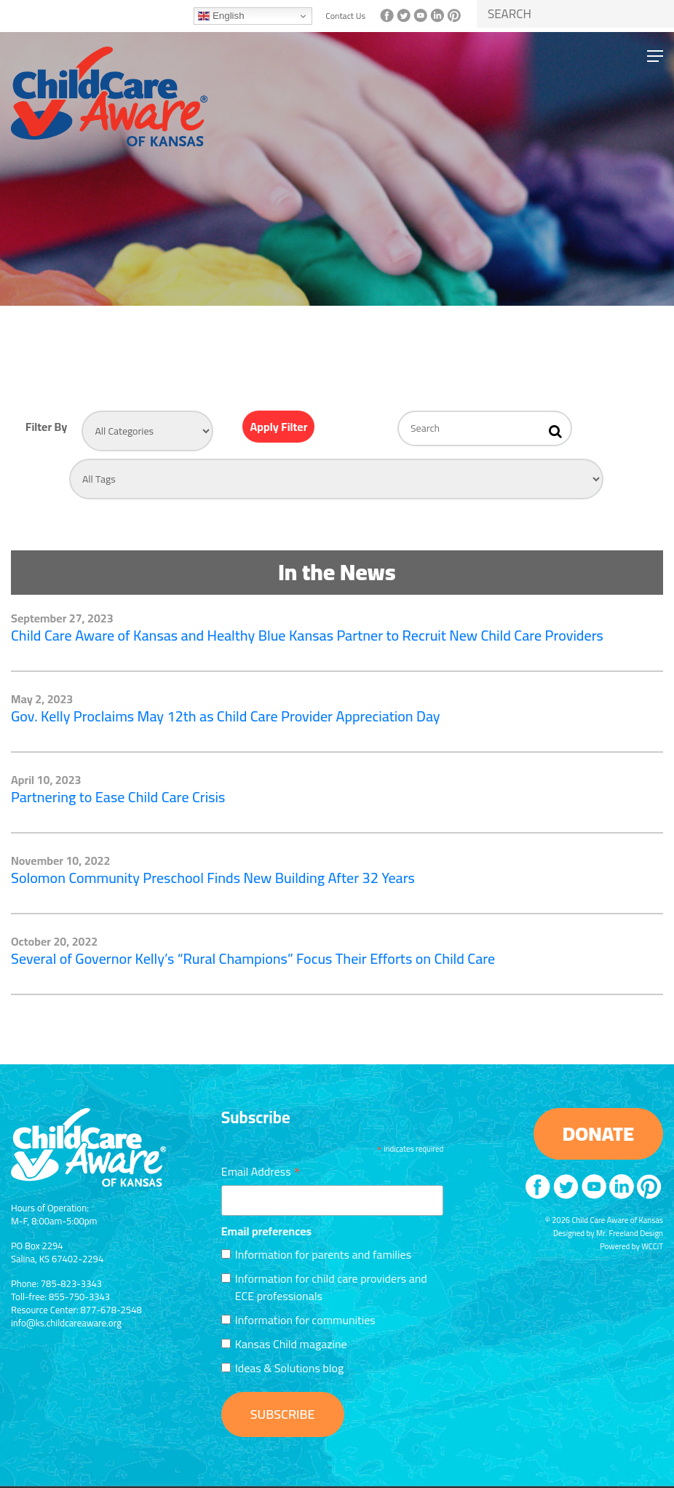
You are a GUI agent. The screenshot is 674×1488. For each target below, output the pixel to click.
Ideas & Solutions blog (289, 1368)
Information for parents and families (323, 1254)
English (221, 16)
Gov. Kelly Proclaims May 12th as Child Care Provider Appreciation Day (225, 716)
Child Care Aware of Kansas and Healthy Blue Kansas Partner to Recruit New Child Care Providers (307, 635)
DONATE (598, 1133)
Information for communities (305, 1320)
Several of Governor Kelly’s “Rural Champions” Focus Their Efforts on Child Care (253, 958)
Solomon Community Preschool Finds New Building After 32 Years (213, 877)
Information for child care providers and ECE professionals (331, 1287)
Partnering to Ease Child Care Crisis (118, 796)
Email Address (261, 1170)
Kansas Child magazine (291, 1344)
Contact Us (345, 16)
